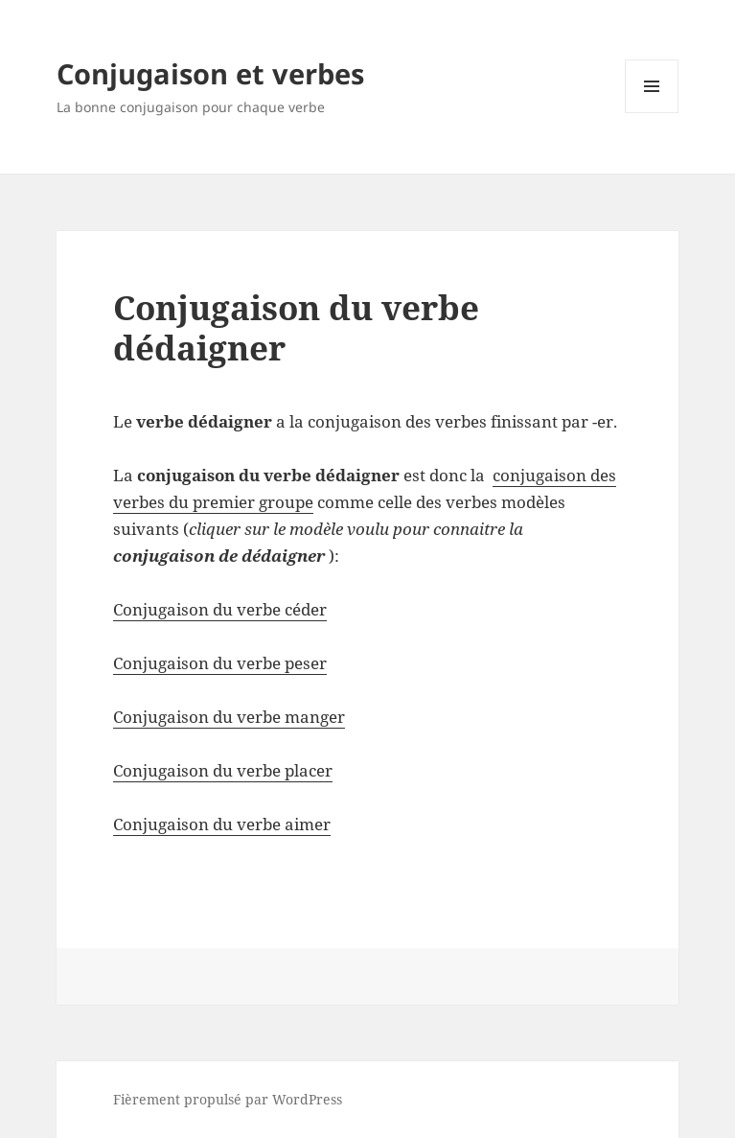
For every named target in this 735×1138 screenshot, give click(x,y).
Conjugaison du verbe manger (229, 717)
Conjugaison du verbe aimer (222, 824)
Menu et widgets (652, 112)
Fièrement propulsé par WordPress (227, 1099)
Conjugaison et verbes (210, 73)
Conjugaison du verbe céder (220, 609)
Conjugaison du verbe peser (220, 663)
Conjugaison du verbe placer (223, 770)
